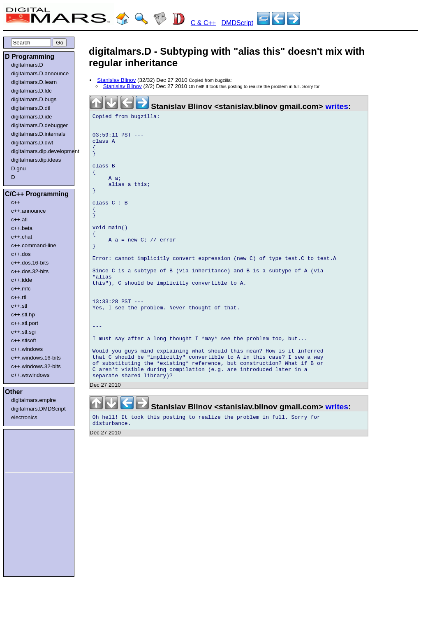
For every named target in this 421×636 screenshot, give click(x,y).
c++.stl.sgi (23, 332)
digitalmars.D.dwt (32, 142)
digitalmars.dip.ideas (36, 160)
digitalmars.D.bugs (33, 99)
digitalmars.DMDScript (38, 409)
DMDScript (237, 22)
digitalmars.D (27, 65)
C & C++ (203, 22)
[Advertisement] (29, 449)
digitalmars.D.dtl (31, 108)
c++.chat (21, 237)
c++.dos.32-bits (30, 271)
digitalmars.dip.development (40, 151)
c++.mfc (20, 289)
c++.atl (19, 219)
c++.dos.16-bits (30, 263)
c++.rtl (18, 297)
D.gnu (18, 168)
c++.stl (19, 306)
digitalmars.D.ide (31, 117)
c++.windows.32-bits (36, 366)
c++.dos (20, 254)
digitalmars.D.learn (34, 82)
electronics (24, 417)
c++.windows (27, 349)
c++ (15, 202)
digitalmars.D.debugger (39, 125)
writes (336, 106)
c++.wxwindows (30, 375)
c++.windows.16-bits (36, 358)
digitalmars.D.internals (38, 134)
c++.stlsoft (23, 340)
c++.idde (21, 280)
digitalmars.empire (33, 400)
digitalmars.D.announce (40, 73)
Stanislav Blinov (116, 80)
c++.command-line (33, 245)
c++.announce (28, 211)
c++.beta (21, 228)
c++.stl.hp (23, 314)
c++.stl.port (24, 323)
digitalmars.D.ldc (31, 91)
